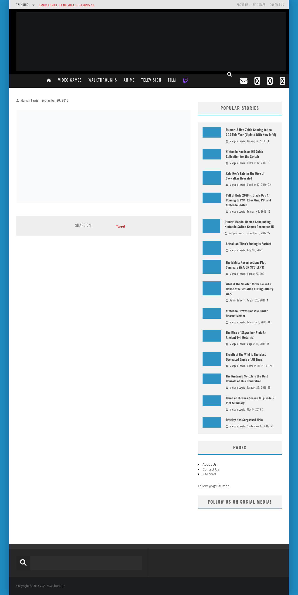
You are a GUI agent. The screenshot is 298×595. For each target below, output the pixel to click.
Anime (129, 80)
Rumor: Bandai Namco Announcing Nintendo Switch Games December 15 (249, 224)
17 (268, 344)
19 (267, 141)
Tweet (120, 226)
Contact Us (277, 5)
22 (269, 185)
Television (151, 80)
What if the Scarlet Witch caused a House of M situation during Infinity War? (249, 288)
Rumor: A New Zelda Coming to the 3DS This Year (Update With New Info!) (251, 132)
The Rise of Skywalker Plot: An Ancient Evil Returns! (246, 335)
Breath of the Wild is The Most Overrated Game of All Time (246, 357)
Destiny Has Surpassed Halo (244, 419)
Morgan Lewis (29, 100)
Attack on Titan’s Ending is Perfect (248, 243)
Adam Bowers (237, 300)
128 (270, 366)
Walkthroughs (102, 80)
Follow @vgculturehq (214, 486)
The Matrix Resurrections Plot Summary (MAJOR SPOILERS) (246, 265)
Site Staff (259, 5)
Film (172, 80)
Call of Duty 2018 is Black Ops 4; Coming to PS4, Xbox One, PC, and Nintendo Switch (248, 200)
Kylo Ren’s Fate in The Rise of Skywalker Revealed (245, 175)
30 (269, 322)
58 (272, 426)
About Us (242, 5)
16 (269, 211)
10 (269, 387)
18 (269, 163)
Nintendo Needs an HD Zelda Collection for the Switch (244, 154)
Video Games (70, 80)
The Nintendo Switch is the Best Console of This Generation (247, 378)
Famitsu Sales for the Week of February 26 (66, 5)
